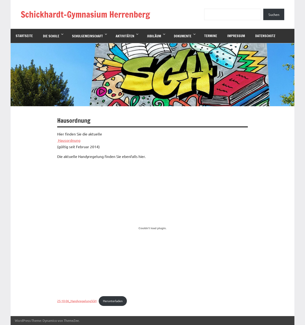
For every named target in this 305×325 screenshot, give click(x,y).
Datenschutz (265, 35)
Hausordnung (68, 140)
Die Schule (53, 35)
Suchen (273, 14)
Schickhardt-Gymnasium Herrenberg (85, 14)
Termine (210, 35)
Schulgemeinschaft (89, 35)
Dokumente (185, 35)
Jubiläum (156, 35)
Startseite (24, 35)
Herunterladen (113, 301)
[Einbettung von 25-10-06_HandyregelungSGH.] (152, 228)
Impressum (236, 35)
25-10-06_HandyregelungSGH (77, 301)
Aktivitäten (127, 35)
